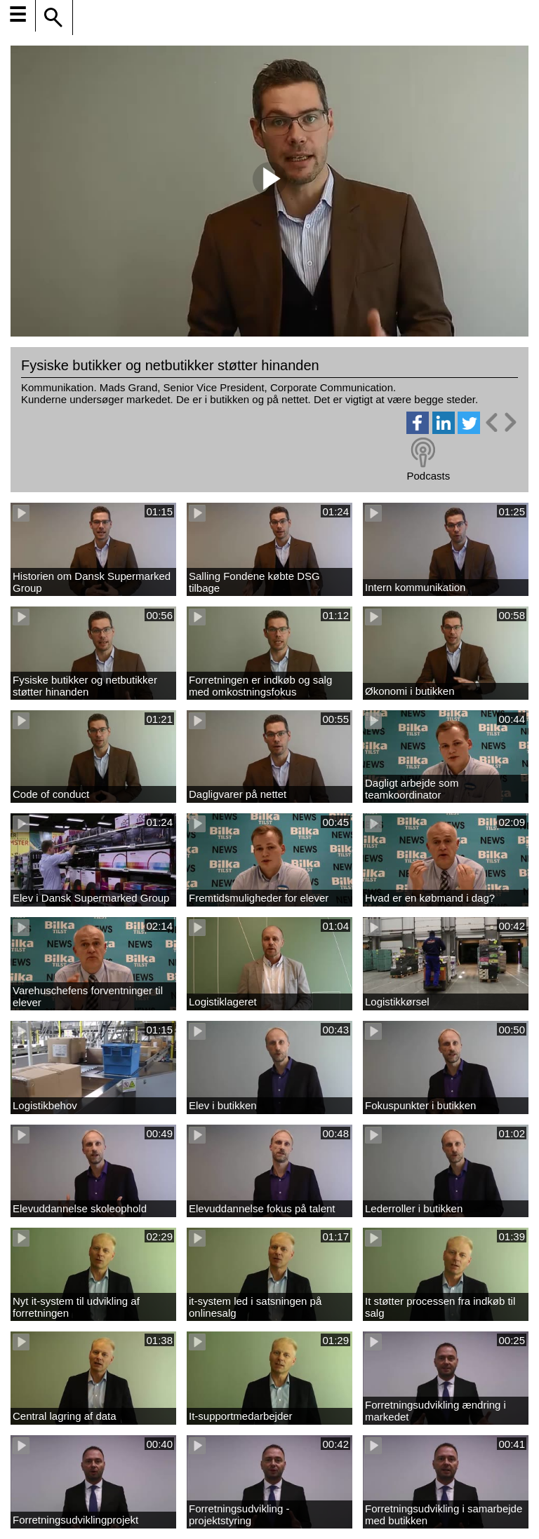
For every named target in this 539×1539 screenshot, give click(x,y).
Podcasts (428, 476)
